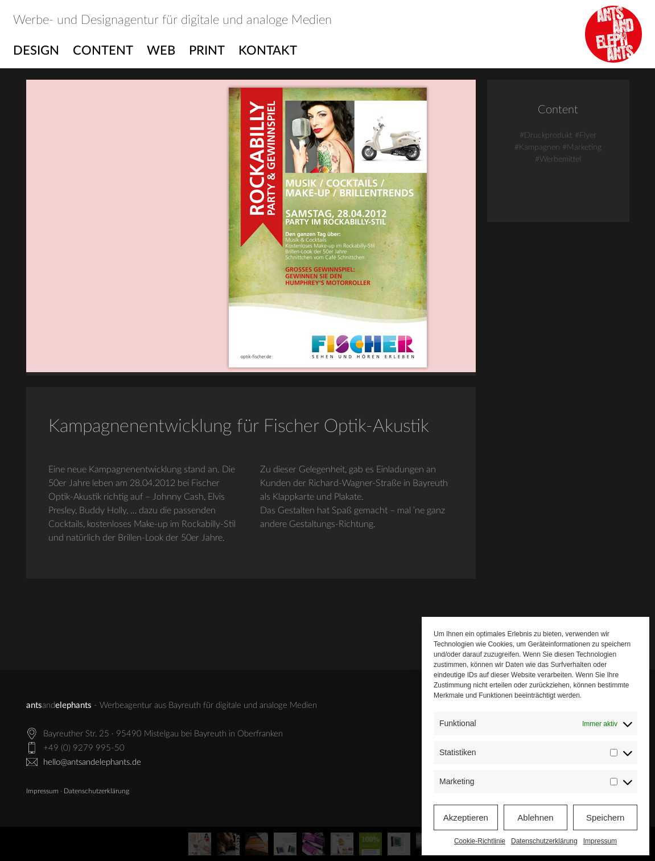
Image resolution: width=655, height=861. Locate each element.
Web (161, 50)
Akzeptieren (465, 817)
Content (103, 50)
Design (36, 50)
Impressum (600, 841)
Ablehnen (535, 817)
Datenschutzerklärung (544, 841)
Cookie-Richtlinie (479, 841)
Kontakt (267, 50)
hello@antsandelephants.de (92, 762)
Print (207, 50)
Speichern (605, 817)
